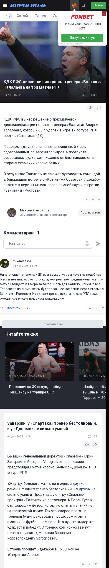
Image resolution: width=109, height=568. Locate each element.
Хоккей (56, 16)
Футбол (37, 16)
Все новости (15, 16)
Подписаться (90, 212)
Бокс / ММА (36, 376)
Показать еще (53, 324)
